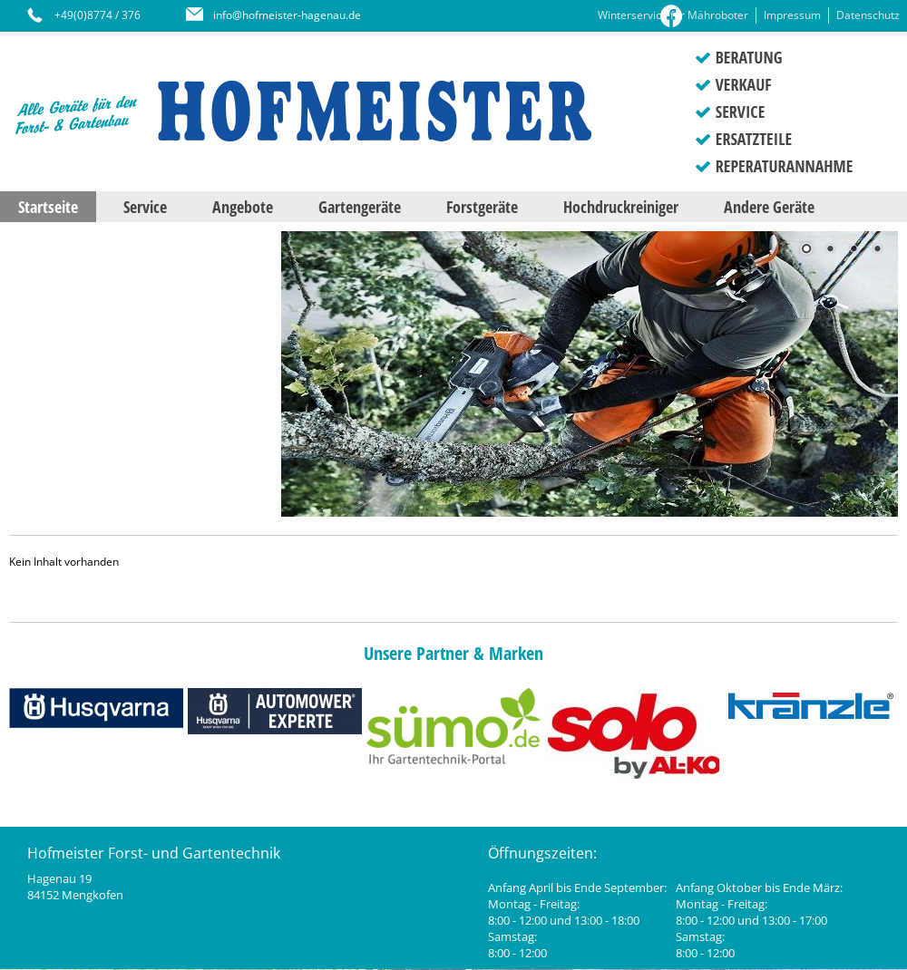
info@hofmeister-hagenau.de (287, 15)
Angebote (242, 207)
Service (145, 207)
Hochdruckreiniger (620, 207)
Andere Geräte (769, 207)
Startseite (48, 207)
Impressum (792, 15)
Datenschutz (868, 15)
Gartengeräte (359, 207)
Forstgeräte (482, 207)
